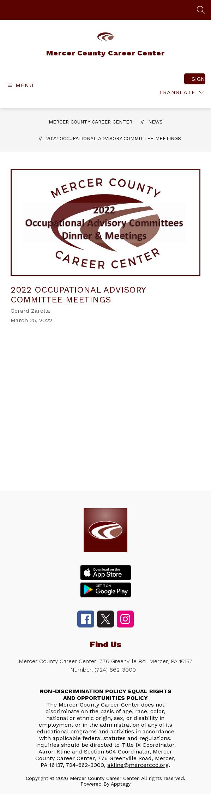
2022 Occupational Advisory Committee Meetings (113, 138)
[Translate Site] (181, 92)
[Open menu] (20, 85)
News (155, 122)
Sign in (198, 79)
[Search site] (201, 10)
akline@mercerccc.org (138, 765)
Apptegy (121, 784)
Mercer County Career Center (90, 122)
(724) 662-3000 (115, 669)
